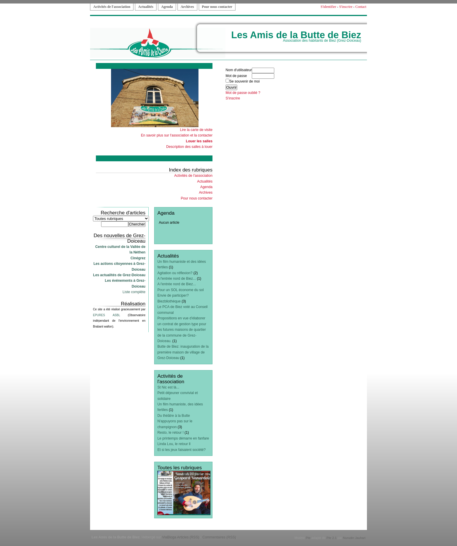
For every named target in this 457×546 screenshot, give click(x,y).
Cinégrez (138, 258)
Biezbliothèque (169, 301)
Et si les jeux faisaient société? (181, 450)
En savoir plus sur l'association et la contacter (176, 135)
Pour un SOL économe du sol (180, 290)
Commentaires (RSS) (219, 537)
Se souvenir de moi (243, 81)
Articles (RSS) (188, 537)
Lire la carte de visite (196, 130)
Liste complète (134, 292)
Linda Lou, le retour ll (174, 444)
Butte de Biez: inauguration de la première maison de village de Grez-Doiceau (183, 352)
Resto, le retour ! (170, 432)
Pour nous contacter (217, 7)
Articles (192, 474)
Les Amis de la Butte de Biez (296, 34)
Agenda (167, 7)
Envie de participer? (173, 295)
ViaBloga (169, 537)
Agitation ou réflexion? (174, 273)
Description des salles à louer (189, 147)
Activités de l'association (111, 7)
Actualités (145, 7)
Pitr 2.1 (331, 538)
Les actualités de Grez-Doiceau (119, 275)
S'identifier (328, 7)
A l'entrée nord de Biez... (176, 278)
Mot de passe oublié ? (243, 93)
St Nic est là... (168, 387)
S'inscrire (345, 7)
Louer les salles (199, 141)
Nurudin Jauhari (354, 538)
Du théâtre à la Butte (173, 416)
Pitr (308, 538)
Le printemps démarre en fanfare (183, 438)
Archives (187, 7)
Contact (360, 7)
